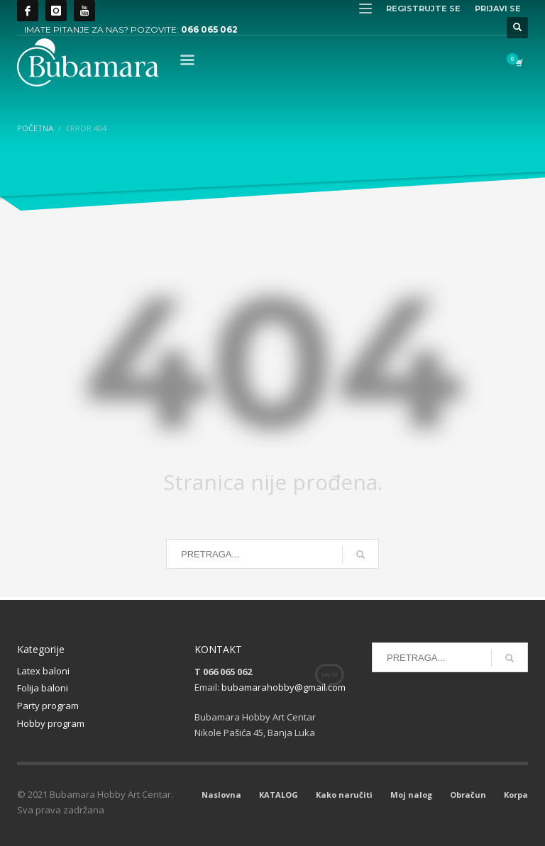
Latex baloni (43, 670)
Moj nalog (411, 794)
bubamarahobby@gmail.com (283, 687)
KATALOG (278, 794)
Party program (48, 705)
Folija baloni (42, 687)
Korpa (516, 794)
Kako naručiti (344, 794)
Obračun (468, 794)
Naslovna (221, 794)
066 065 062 (209, 29)
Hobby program (50, 723)
